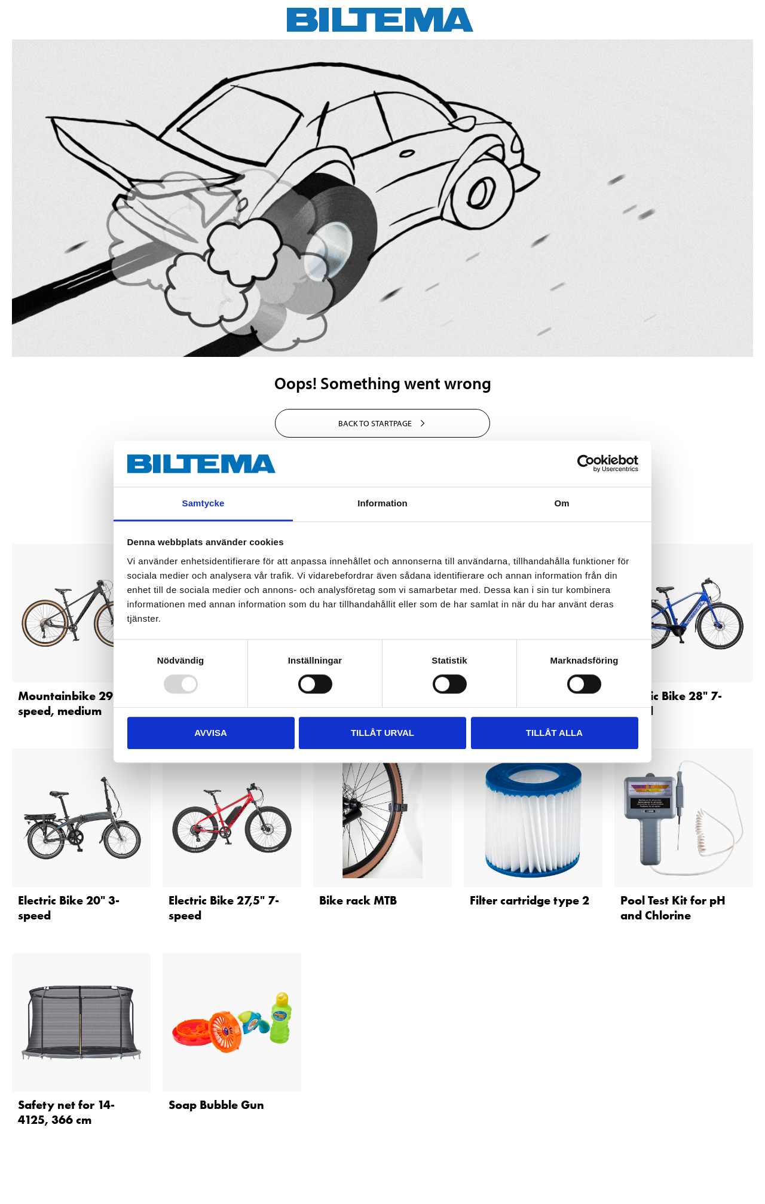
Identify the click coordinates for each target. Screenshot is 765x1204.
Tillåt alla (554, 733)
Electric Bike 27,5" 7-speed (224, 908)
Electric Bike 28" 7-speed (671, 703)
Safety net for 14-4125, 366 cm (66, 1112)
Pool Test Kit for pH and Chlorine (673, 908)
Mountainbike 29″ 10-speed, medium (78, 703)
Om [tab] (561, 503)
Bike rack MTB (358, 900)
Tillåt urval (382, 733)
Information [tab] (382, 503)
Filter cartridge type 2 (529, 900)
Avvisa (210, 733)
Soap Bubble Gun (216, 1105)
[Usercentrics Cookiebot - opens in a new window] (586, 464)
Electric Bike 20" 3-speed (69, 908)
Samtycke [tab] (203, 503)
